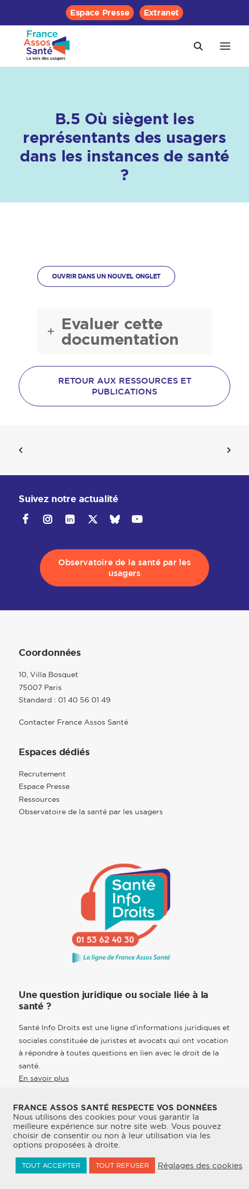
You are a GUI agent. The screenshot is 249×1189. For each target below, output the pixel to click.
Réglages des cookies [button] (200, 1166)
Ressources (39, 799)
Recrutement (42, 774)
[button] (225, 46)
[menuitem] (99, 12)
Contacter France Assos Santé (73, 722)
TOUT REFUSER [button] (122, 1165)
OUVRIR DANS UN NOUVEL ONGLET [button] (106, 276)
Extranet (161, 12)
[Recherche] (193, 46)
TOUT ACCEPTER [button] (51, 1165)
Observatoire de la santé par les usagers (91, 812)
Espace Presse (100, 12)
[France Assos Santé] (47, 46)
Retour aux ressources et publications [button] (126, 386)
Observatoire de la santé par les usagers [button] (125, 568)
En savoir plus (44, 1078)
